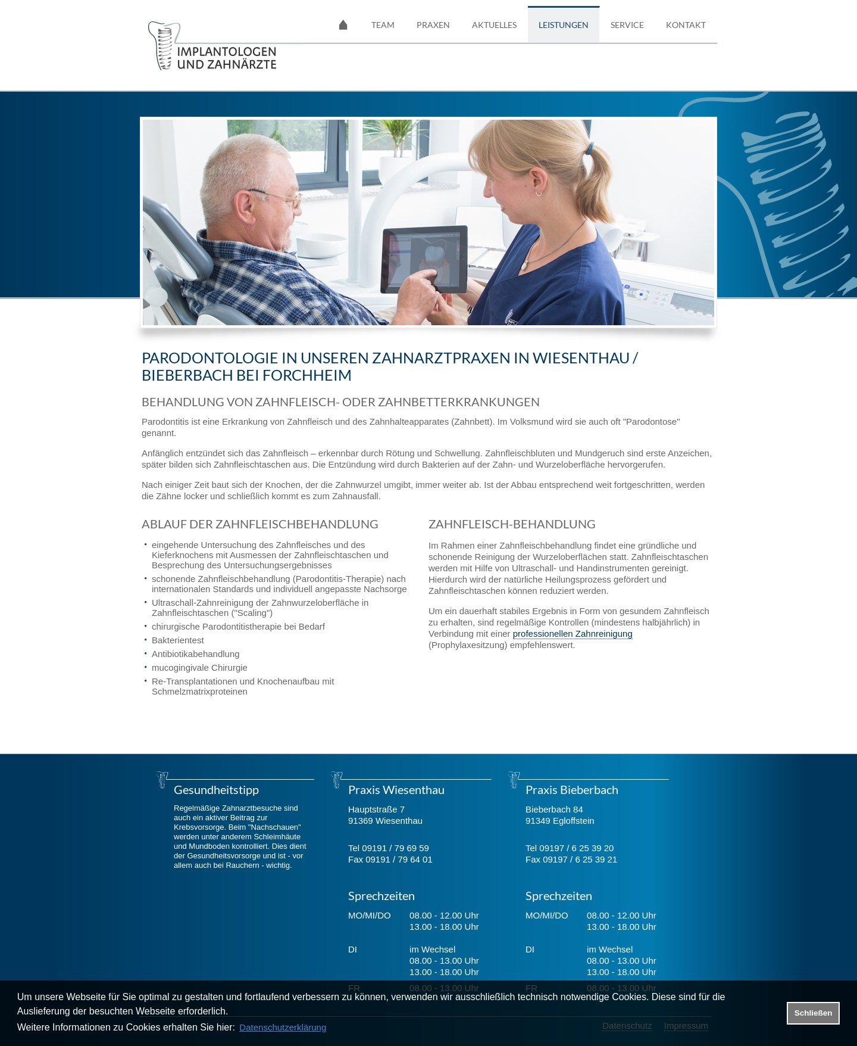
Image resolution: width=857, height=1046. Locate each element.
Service (627, 25)
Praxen (433, 25)
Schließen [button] (814, 1012)
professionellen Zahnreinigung (573, 633)
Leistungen (564, 25)
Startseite (343, 24)
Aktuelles (494, 25)
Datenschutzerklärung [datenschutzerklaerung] (282, 1027)
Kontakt (686, 25)
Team (383, 25)
